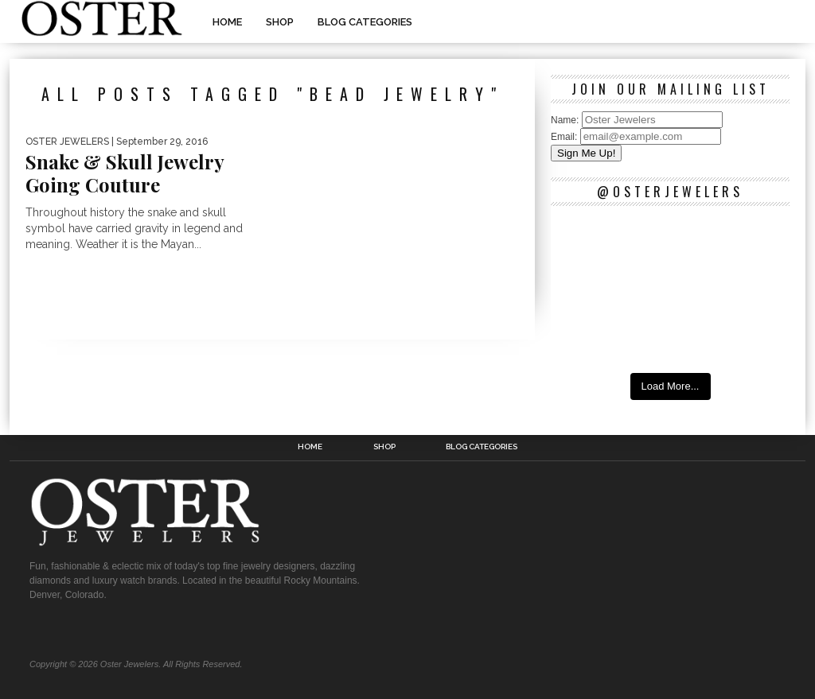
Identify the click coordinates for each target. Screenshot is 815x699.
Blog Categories (365, 22)
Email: (565, 136)
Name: (566, 120)
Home (227, 22)
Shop (280, 22)
